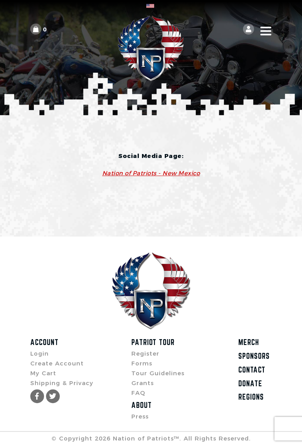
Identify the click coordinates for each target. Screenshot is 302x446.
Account (44, 342)
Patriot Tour (153, 342)
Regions (251, 397)
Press (140, 416)
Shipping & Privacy (61, 383)
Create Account (57, 363)
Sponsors (254, 356)
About (141, 405)
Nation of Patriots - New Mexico (151, 173)
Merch (248, 342)
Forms (141, 363)
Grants (142, 383)
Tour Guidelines (157, 373)
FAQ (138, 393)
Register (145, 353)
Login (39, 353)
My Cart (43, 373)
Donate (250, 383)
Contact (251, 369)
